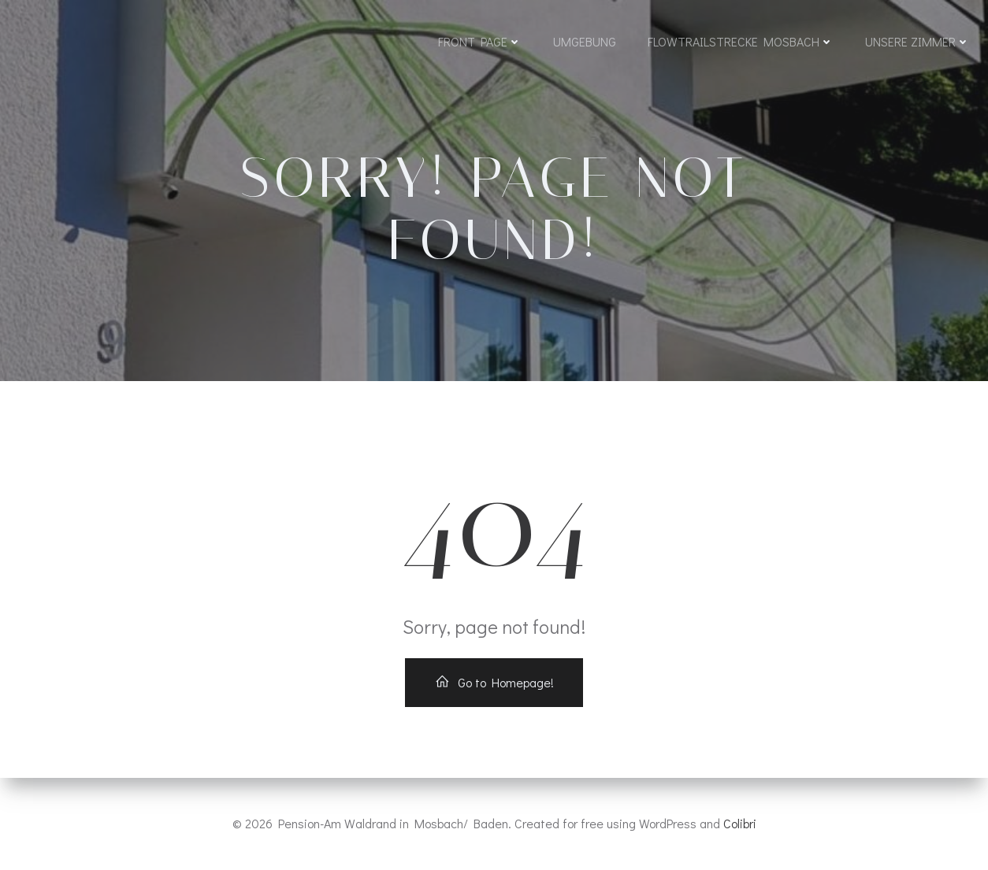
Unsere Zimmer (917, 41)
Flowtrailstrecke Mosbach (741, 41)
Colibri (739, 823)
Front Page (480, 41)
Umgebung (584, 41)
